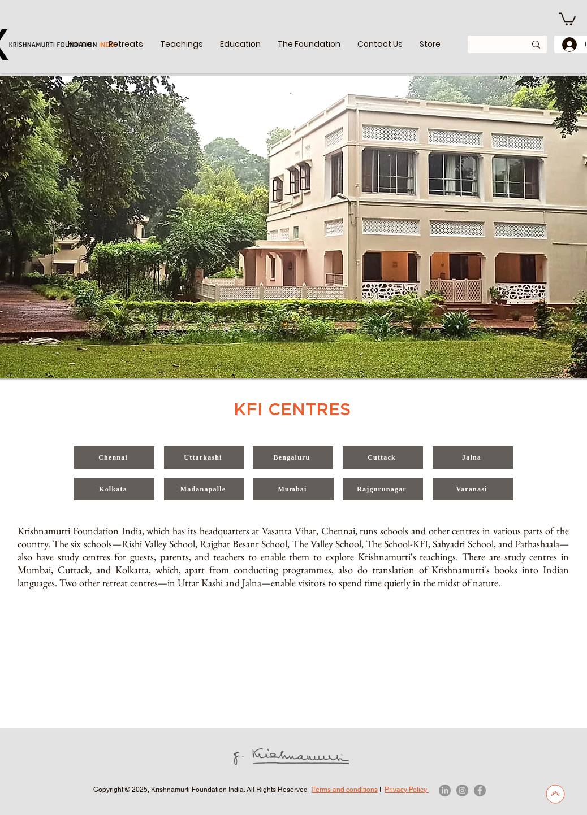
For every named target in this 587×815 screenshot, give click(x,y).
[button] (182, 44)
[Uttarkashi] (204, 457)
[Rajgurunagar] (383, 489)
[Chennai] (114, 457)
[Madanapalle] (204, 489)
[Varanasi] (473, 489)
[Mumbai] (293, 489)
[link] (567, 18)
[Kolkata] (114, 489)
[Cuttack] (383, 457)
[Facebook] (480, 790)
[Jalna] (473, 457)
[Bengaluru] (293, 457)
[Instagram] (462, 790)
